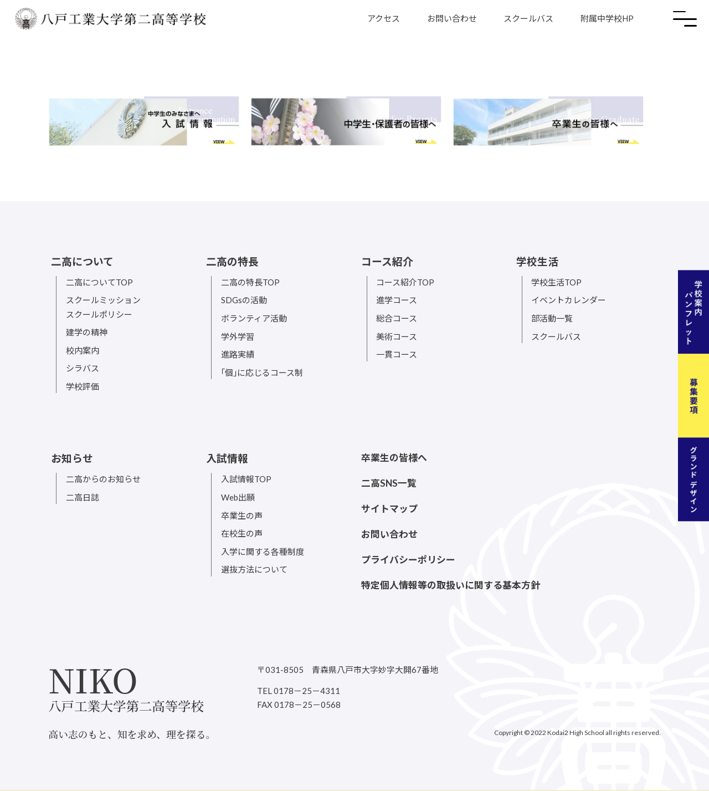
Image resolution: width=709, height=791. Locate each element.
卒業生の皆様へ (394, 457)
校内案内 (82, 350)
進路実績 (237, 354)
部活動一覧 (552, 318)
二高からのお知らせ (103, 479)
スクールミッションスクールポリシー (103, 307)
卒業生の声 (242, 515)
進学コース (396, 300)
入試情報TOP (246, 479)
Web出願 (238, 497)
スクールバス (528, 18)
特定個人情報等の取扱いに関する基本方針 (450, 585)
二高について (82, 262)
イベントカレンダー (568, 300)
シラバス (82, 368)
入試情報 (227, 458)
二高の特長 (232, 262)
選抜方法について (254, 569)
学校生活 (537, 262)
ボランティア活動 (254, 318)
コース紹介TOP (405, 282)
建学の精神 (86, 332)
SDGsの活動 (244, 300)
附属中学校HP (607, 18)
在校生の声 (242, 533)
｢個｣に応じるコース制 (262, 372)
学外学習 (237, 336)
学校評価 (82, 386)
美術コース (396, 336)
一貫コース (396, 354)
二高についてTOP (99, 282)
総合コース (396, 318)
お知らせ (72, 458)
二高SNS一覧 (389, 483)
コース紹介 (387, 262)
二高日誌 (82, 497)
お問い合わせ (452, 18)
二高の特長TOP (250, 282)
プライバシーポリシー (408, 559)
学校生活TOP (556, 282)
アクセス (383, 18)
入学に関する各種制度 (262, 552)
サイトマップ (389, 508)
